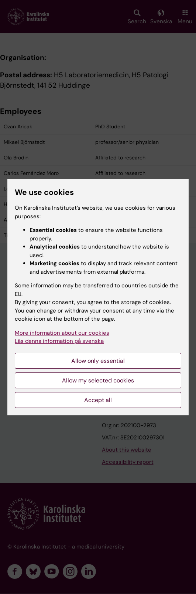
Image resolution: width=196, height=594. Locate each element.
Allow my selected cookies (98, 380)
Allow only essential (98, 361)
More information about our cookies (62, 333)
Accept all (98, 400)
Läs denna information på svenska (59, 341)
